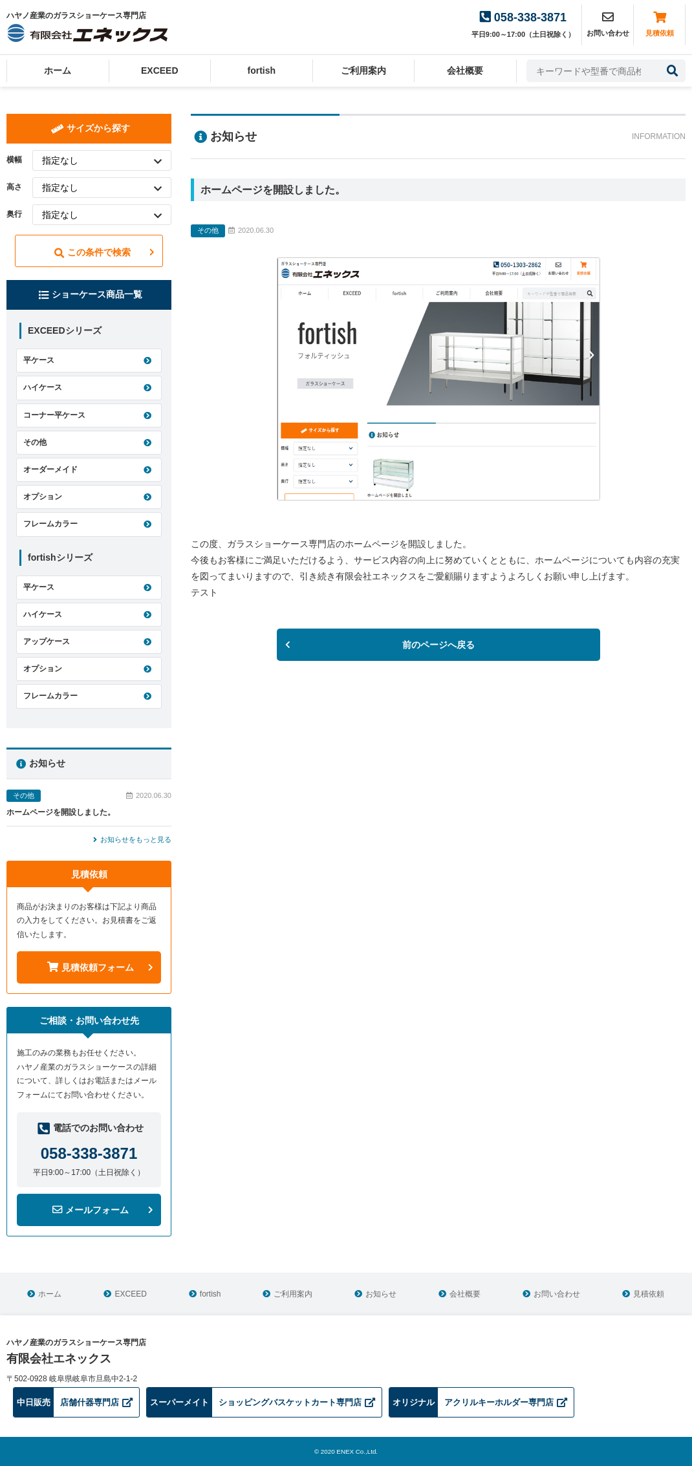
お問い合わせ (557, 1294)
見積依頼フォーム (90, 967)
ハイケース (42, 387)
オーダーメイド (50, 469)
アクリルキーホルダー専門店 (478, 1402)
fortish (261, 70)
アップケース (46, 641)
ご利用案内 (363, 70)
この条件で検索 (92, 252)
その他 (35, 442)
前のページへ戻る (438, 645)
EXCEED (159, 70)
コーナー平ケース (54, 415)
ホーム (57, 70)
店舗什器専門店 (73, 1402)
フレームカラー (50, 523)
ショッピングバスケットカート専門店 (261, 1402)
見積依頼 (659, 24)
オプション (42, 496)
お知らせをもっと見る (132, 839)
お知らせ (380, 1294)
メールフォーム (90, 1210)
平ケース (38, 360)
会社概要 (465, 70)
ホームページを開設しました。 (60, 812)
